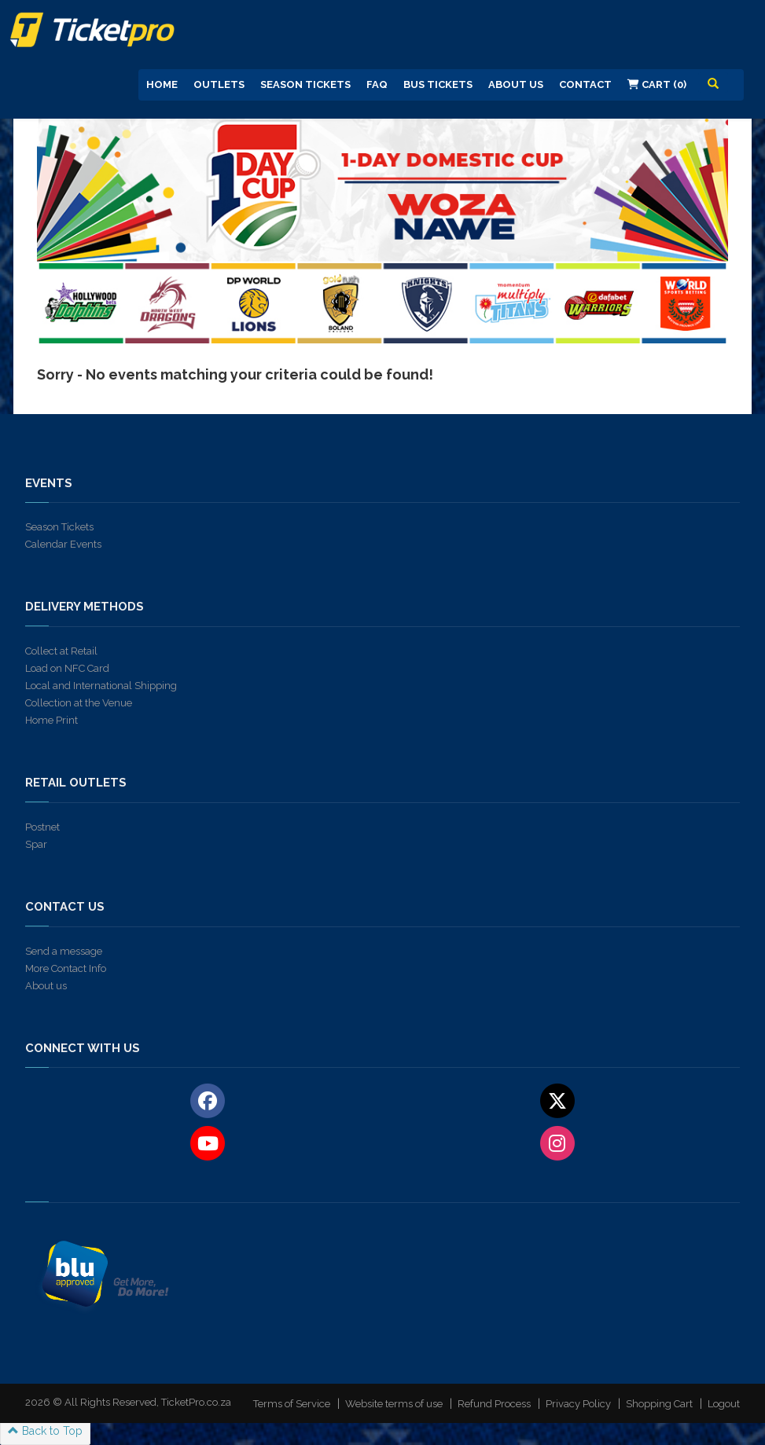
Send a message (63, 951)
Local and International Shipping (101, 685)
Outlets (219, 84)
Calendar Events (63, 544)
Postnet (42, 827)
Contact (585, 84)
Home (162, 84)
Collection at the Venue (78, 703)
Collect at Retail (61, 651)
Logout (724, 1404)
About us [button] (515, 84)
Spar (36, 844)
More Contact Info (65, 968)
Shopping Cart (659, 1404)
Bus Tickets (438, 84)
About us (46, 986)
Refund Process (494, 1404)
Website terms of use (394, 1404)
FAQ (377, 84)
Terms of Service (291, 1404)
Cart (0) (656, 84)
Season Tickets (305, 84)
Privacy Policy (578, 1404)
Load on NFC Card (67, 668)
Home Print (51, 720)
